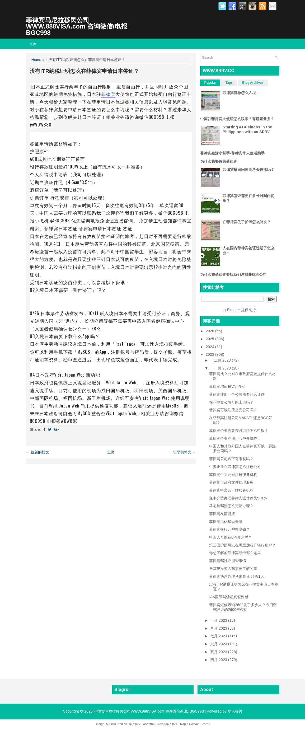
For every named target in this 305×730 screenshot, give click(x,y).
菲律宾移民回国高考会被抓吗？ (248, 169)
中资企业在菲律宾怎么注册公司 (235, 467)
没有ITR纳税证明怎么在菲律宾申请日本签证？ (84, 71)
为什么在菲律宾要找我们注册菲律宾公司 (233, 274)
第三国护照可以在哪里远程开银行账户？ (242, 545)
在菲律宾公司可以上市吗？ (231, 402)
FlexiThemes (118, 724)
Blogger (233, 310)
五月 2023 (219, 652)
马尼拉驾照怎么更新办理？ (231, 506)
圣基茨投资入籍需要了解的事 (233, 569)
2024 (210, 347)
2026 (210, 331)
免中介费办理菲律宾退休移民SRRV (238, 498)
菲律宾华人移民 (167, 724)
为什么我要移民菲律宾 (218, 161)
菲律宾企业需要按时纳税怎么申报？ (238, 430)
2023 (210, 354)
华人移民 (235, 711)
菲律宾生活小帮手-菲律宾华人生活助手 (232, 153)
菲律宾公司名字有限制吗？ (231, 459)
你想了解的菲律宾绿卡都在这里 (235, 553)
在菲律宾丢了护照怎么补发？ (247, 222)
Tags (229, 83)
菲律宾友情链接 (222, 514)
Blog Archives (252, 83)
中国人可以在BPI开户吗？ (230, 537)
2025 (210, 339)
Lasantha (148, 724)
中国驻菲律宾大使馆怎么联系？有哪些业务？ (237, 119)
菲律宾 (108, 94)
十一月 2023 (221, 368)
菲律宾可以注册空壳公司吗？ (233, 410)
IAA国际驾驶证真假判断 (228, 597)
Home (36, 60)
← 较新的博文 (37, 452)
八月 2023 (219, 628)
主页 (33, 43)
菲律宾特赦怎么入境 (239, 93)
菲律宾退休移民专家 (225, 522)
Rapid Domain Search (195, 724)
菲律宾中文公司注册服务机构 (233, 474)
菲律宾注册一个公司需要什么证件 (237, 394)
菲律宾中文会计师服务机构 (231, 490)
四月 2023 (219, 660)
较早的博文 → (184, 452)
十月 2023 (219, 620)
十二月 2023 (221, 360)
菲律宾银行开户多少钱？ (229, 529)
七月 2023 (219, 636)
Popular (210, 83)
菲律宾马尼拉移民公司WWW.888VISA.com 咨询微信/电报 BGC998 (76, 26)
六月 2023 (219, 644)
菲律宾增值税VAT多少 (227, 386)
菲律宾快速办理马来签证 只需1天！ (238, 576)
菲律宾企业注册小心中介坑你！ (235, 438)
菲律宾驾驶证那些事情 (227, 561)
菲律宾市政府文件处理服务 (231, 482)
